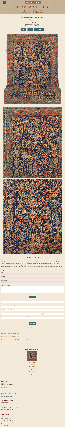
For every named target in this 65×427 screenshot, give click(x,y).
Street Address (10, 305)
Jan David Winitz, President (7, 420)
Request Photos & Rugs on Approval (8, 404)
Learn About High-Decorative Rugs (10, 336)
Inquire (23, 29)
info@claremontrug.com (6, 396)
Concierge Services (5, 405)
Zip (1, 316)
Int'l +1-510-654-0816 (37, 12)
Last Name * (3, 276)
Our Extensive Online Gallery (7, 409)
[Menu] (4, 2)
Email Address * (4, 280)
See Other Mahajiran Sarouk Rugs (9, 343)
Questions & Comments (5, 285)
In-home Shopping (5, 402)
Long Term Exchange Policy (7, 422)
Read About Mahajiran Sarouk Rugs (10, 333)
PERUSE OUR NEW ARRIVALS (33, 2)
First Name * (3, 272)
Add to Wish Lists (39, 29)
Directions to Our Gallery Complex (8, 411)
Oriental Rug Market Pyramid (7, 416)
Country (27, 316)
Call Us (30, 29)
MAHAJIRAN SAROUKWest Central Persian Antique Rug (32, 366)
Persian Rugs (4, 423)
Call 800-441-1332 (26, 12)
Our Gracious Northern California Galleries (10, 407)
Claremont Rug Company (32, 9)
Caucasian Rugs (4, 425)
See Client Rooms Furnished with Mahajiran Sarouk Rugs (15, 339)
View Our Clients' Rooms (6, 418)
